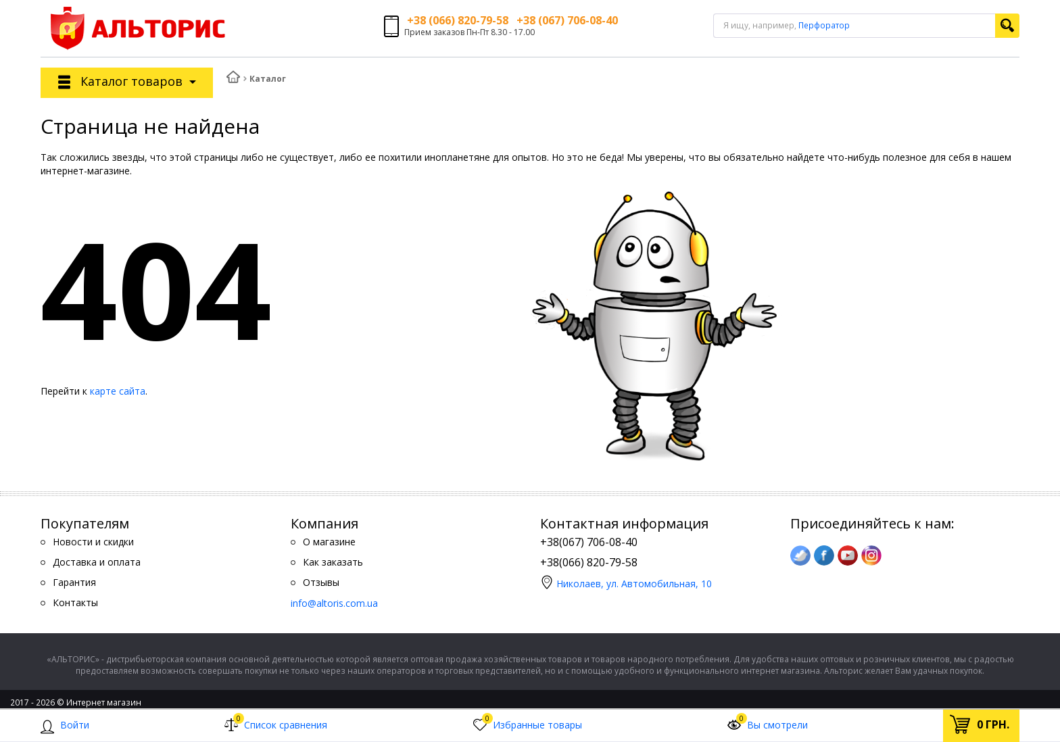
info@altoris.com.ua (334, 603)
